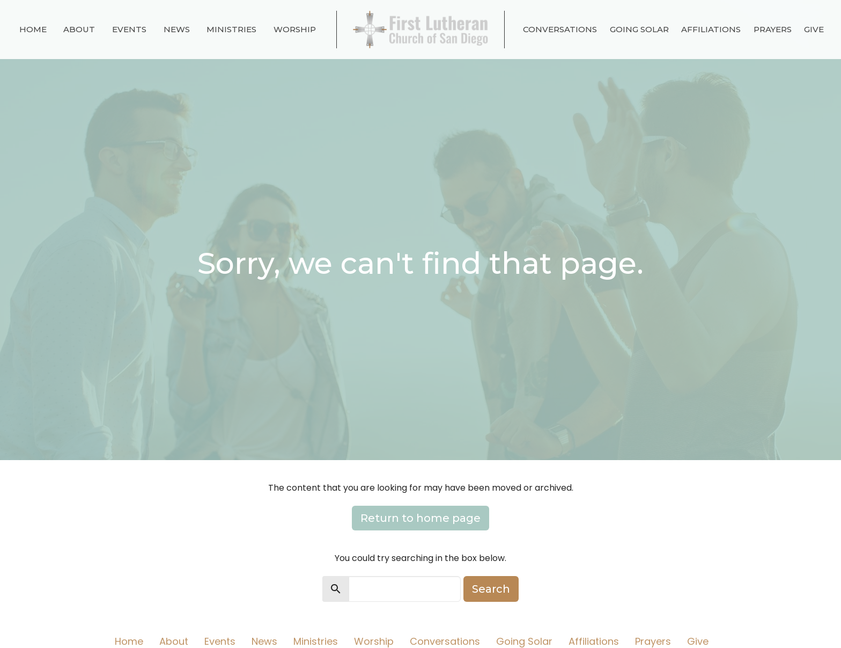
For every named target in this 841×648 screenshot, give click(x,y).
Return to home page (420, 518)
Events (129, 29)
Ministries (231, 29)
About (79, 29)
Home (33, 29)
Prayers (773, 29)
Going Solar (639, 29)
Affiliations (711, 29)
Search (491, 589)
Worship (295, 29)
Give (814, 29)
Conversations (560, 29)
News (177, 29)
